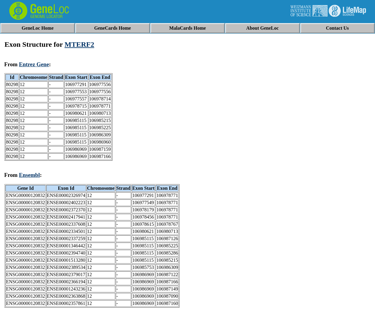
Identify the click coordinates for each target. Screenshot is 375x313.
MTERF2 (79, 44)
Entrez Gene (34, 64)
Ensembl (29, 175)
